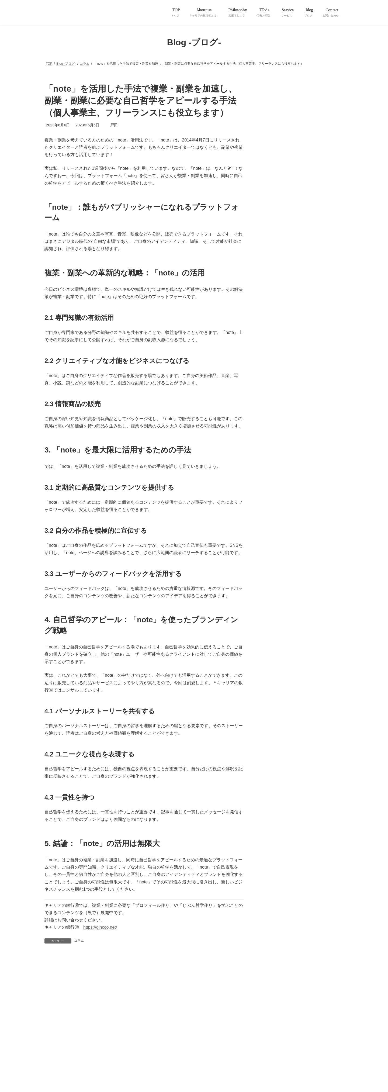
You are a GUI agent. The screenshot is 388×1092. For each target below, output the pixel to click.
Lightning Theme (173, 1052)
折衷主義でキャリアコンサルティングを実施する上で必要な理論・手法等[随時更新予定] (315, 439)
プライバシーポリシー (65, 1030)
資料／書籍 (273, 115)
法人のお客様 (296, 1027)
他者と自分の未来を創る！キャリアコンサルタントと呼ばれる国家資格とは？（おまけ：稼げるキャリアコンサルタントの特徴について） (315, 250)
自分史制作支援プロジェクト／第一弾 (76, 1027)
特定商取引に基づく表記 (170, 1030)
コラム (79, 940)
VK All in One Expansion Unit (210, 1052)
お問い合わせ (131, 1030)
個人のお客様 (266, 1027)
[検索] (330, 470)
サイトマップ (102, 1030)
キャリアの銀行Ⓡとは (131, 1027)
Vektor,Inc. (243, 1052)
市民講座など (237, 1027)
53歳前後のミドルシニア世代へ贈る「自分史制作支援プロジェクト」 (315, 148)
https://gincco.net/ (100, 927)
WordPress (146, 1052)
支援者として (167, 1027)
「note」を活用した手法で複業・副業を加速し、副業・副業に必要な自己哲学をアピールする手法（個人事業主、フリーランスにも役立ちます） (315, 182)
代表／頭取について (202, 1027)
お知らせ (271, 94)
